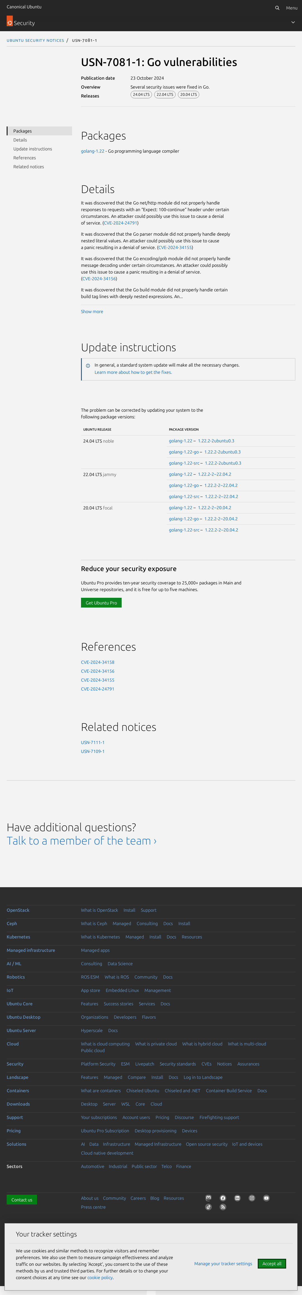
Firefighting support (219, 1117)
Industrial (118, 1166)
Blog (154, 1198)
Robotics (16, 976)
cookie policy (100, 1277)
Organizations (94, 1017)
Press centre (93, 1206)
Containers (18, 1090)
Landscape (17, 1077)
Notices (224, 1063)
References (24, 157)
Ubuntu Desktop (23, 1017)
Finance (183, 1166)
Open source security (207, 1144)
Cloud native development (107, 1152)
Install (129, 910)
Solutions (16, 1144)
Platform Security (98, 1063)
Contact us (21, 1199)
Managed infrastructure (31, 950)
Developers (125, 1017)
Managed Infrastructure (158, 1144)
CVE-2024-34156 (99, 278)
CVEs (207, 1063)
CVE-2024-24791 (120, 222)
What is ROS (117, 976)
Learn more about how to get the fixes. (133, 372)
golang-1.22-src (184, 462)
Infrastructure (116, 1144)
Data (94, 1144)
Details (20, 139)
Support (148, 910)
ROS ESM (90, 976)
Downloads (18, 1103)
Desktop (89, 1103)
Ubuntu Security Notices (35, 40)
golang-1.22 (92, 150)
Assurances (248, 1063)
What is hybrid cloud (202, 1043)
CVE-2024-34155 (175, 247)
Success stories (118, 1003)
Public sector (144, 1166)
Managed (122, 923)
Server (109, 1103)
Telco (166, 1166)
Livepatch (144, 1063)
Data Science (120, 963)
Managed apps (95, 950)
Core (140, 1103)
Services (147, 1003)
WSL (125, 1103)
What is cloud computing (105, 1043)
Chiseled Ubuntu (142, 1090)
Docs (168, 923)
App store (90, 990)
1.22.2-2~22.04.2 (214, 474)
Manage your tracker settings (223, 1263)
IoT (10, 990)
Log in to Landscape (203, 1077)
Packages (22, 130)
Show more (92, 311)
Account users (136, 1117)
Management (157, 990)
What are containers (101, 1090)
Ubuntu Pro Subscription (105, 1130)
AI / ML (14, 963)
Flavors (149, 1017)
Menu (292, 7)
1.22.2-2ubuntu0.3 (216, 440)
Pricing (162, 1117)
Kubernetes (18, 936)
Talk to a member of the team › (82, 840)
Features (89, 1003)
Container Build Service (229, 1090)
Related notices (28, 166)
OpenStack (18, 910)
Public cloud (93, 1050)
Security (15, 1063)
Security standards (178, 1063)
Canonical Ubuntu (24, 6)
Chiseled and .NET (182, 1090)
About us (90, 1198)
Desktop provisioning (155, 1130)
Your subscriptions (99, 1117)
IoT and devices (247, 1144)
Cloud (13, 1043)
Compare (137, 1077)
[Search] (277, 8)
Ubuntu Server (21, 1030)
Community (146, 976)
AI (83, 1144)
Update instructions (32, 148)
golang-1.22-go (184, 451)
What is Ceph (94, 923)
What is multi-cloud (247, 1043)
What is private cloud (156, 1043)
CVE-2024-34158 (97, 662)
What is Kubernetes (100, 936)
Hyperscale (92, 1030)
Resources (192, 936)
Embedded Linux (122, 990)
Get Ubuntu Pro (101, 602)
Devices (189, 1130)
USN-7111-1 (93, 742)
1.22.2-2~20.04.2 (214, 507)
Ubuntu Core (20, 1003)
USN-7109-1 (93, 751)
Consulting (147, 923)
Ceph (12, 923)
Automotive (92, 1166)
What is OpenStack (99, 910)
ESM (125, 1063)
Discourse (184, 1117)
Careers (138, 1198)
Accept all (271, 1263)
